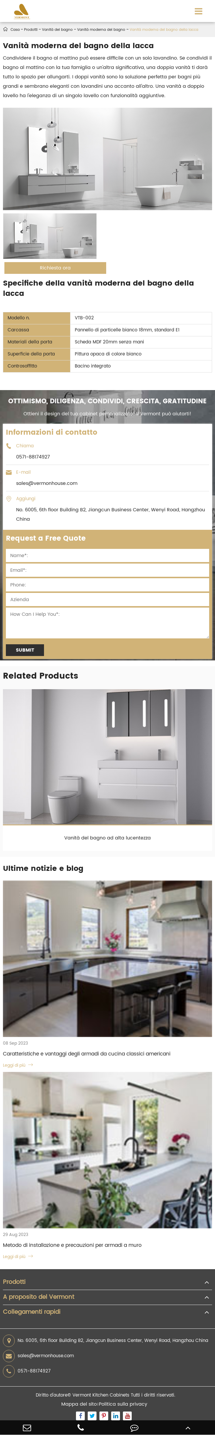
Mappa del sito (79, 1404)
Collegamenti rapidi (31, 1312)
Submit (25, 650)
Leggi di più (18, 1065)
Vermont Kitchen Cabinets (100, 1395)
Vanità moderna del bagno (101, 30)
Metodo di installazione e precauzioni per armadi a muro (72, 1245)
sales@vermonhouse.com (38, 1356)
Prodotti (31, 30)
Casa (15, 30)
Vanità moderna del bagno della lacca (164, 30)
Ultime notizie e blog (43, 869)
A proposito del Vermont (38, 1297)
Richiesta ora (55, 268)
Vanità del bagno (57, 30)
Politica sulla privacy (123, 1404)
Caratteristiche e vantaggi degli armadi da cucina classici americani (86, 1054)
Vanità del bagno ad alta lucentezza (107, 838)
